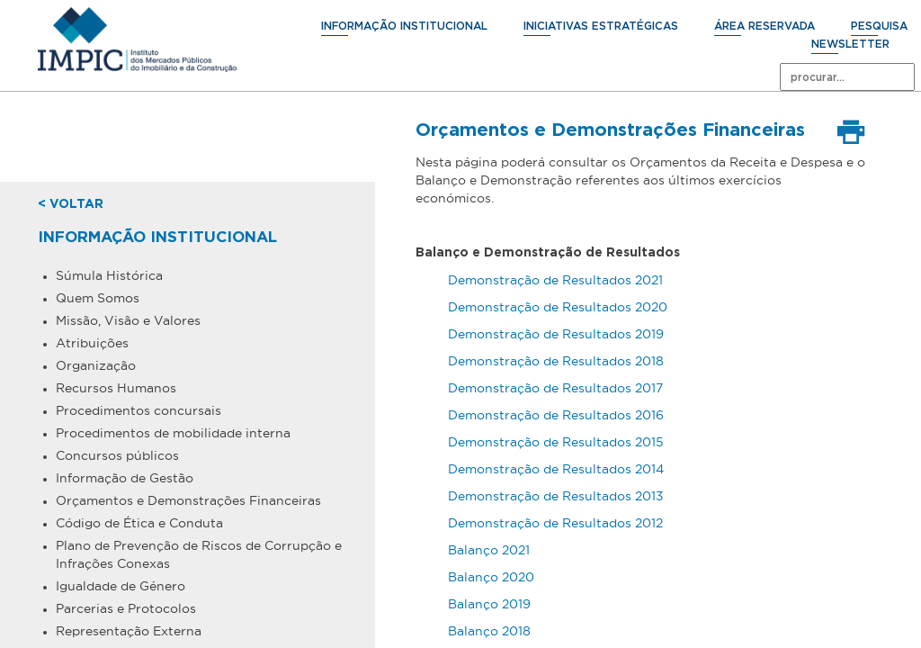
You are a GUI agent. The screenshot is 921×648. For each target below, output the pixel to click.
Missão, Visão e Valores (128, 320)
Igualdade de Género (120, 586)
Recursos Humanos (116, 388)
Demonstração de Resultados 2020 (557, 307)
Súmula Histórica (109, 275)
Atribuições (92, 343)
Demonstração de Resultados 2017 (555, 388)
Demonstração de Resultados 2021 (555, 280)
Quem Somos (97, 298)
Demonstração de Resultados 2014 (557, 469)
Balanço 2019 (489, 604)
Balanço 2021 (489, 550)
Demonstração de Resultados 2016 (556, 415)
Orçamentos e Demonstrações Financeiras (188, 500)
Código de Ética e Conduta (139, 523)
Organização (96, 365)
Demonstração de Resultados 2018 (556, 361)
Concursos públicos (117, 455)
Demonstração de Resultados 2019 (556, 334)
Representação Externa (128, 631)
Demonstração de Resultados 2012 (555, 523)
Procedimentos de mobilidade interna (173, 433)
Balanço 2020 (491, 577)
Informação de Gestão (124, 478)
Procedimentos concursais (138, 410)
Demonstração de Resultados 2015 (556, 442)
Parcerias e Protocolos (126, 608)
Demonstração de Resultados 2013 (557, 496)
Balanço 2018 (489, 631)
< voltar (70, 204)
